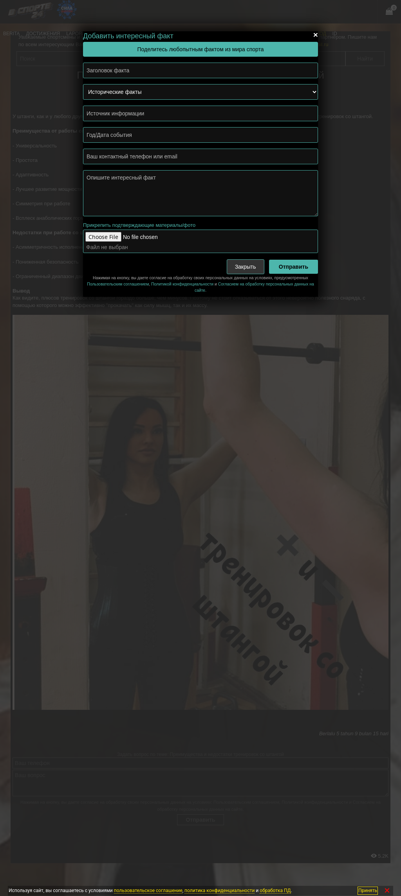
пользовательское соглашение (148, 890)
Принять (367, 890)
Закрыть (245, 267)
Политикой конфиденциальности (182, 284)
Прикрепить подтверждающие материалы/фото (139, 225)
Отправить (293, 267)
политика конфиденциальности (219, 890)
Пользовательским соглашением (118, 284)
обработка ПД (275, 890)
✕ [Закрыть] (387, 891)
